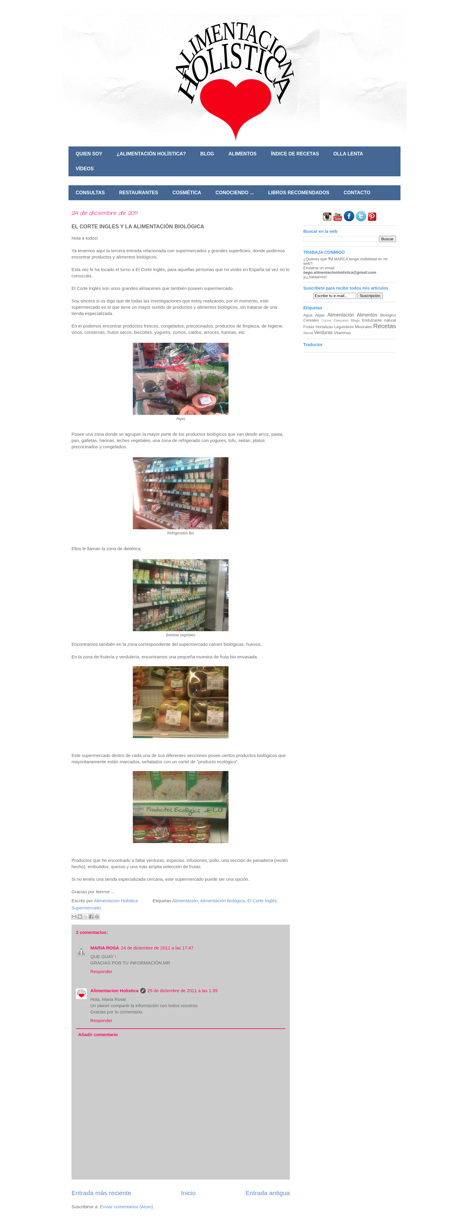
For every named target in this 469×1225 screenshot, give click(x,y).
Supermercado (86, 907)
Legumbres (344, 327)
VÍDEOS (85, 168)
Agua (307, 315)
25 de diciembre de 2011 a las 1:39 (182, 990)
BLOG (207, 153)
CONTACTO (357, 192)
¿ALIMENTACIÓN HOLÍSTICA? (151, 153)
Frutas (308, 327)
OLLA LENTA (348, 153)
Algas (320, 315)
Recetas (384, 325)
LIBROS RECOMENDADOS (298, 192)
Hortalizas (324, 327)
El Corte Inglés (262, 900)
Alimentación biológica (222, 900)
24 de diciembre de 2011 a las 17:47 (157, 947)
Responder (101, 971)
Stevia (308, 333)
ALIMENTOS (243, 153)
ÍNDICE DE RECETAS (295, 153)
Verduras (323, 332)
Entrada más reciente (101, 1192)
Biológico (388, 315)
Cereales (311, 320)
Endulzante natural (379, 320)
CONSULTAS (90, 192)
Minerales (363, 327)
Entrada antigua (268, 1192)
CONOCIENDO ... (235, 192)
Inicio (188, 1192)
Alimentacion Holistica (114, 990)
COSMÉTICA (187, 192)
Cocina (326, 320)
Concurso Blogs (347, 320)
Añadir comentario (98, 1034)
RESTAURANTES (138, 192)
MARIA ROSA (104, 947)
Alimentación (185, 900)
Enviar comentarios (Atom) (126, 1206)
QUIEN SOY (89, 153)
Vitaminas (342, 333)
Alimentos (367, 314)
